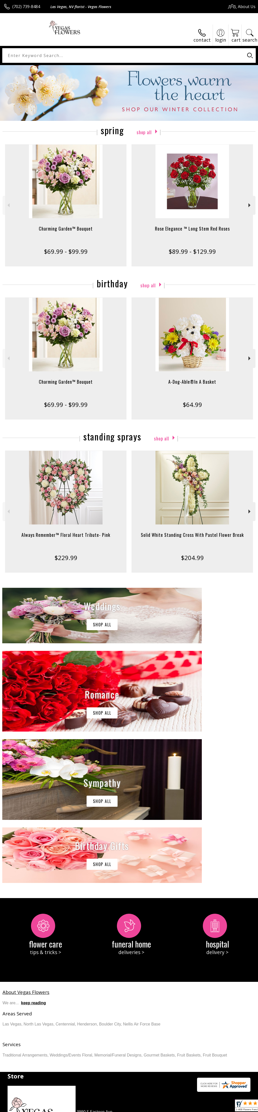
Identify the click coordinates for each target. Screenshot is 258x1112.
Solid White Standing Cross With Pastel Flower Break (192, 535)
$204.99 (192, 557)
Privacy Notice (170, 1106)
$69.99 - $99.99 (66, 251)
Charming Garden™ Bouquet (66, 228)
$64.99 (192, 404)
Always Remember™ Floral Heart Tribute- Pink (65, 535)
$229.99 (65, 557)
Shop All (144, 131)
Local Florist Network (205, 1106)
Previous (8, 205)
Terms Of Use (141, 1106)
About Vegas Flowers (26, 841)
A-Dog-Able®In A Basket (192, 381)
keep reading (33, 851)
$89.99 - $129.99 (192, 251)
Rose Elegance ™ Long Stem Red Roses (192, 228)
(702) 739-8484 (26, 6)
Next (250, 205)
